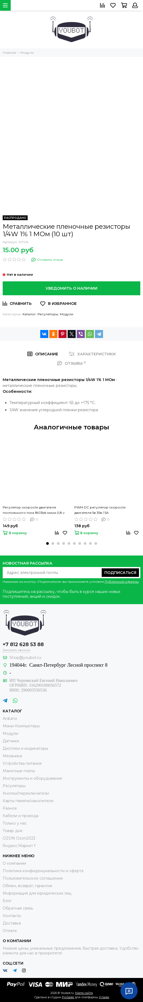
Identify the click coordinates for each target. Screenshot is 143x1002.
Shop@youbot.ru (25, 657)
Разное (10, 808)
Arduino (10, 718)
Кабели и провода (20, 815)
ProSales (68, 997)
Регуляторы (48, 314)
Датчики (11, 741)
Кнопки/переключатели (26, 793)
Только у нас (15, 823)
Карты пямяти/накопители (28, 800)
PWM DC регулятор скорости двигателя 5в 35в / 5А (100, 510)
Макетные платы (19, 770)
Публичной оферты (122, 582)
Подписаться (120, 572)
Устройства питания (22, 763)
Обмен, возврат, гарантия (27, 885)
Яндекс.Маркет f (19, 845)
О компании (14, 863)
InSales (104, 997)
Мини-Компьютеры (21, 726)
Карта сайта (84, 993)
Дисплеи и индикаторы (25, 748)
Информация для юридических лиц (37, 893)
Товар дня (12, 830)
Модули (66, 314)
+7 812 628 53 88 (23, 644)
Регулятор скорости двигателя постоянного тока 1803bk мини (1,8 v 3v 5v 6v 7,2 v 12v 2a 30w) (34, 510)
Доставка (12, 923)
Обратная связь (18, 908)
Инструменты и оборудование (32, 778)
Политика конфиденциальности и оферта (43, 870)
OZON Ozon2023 (19, 838)
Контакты (12, 915)
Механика (12, 756)
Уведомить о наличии (71, 288)
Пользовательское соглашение (33, 878)
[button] (47, 543)
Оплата (10, 930)
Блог (7, 900)
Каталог (29, 314)
